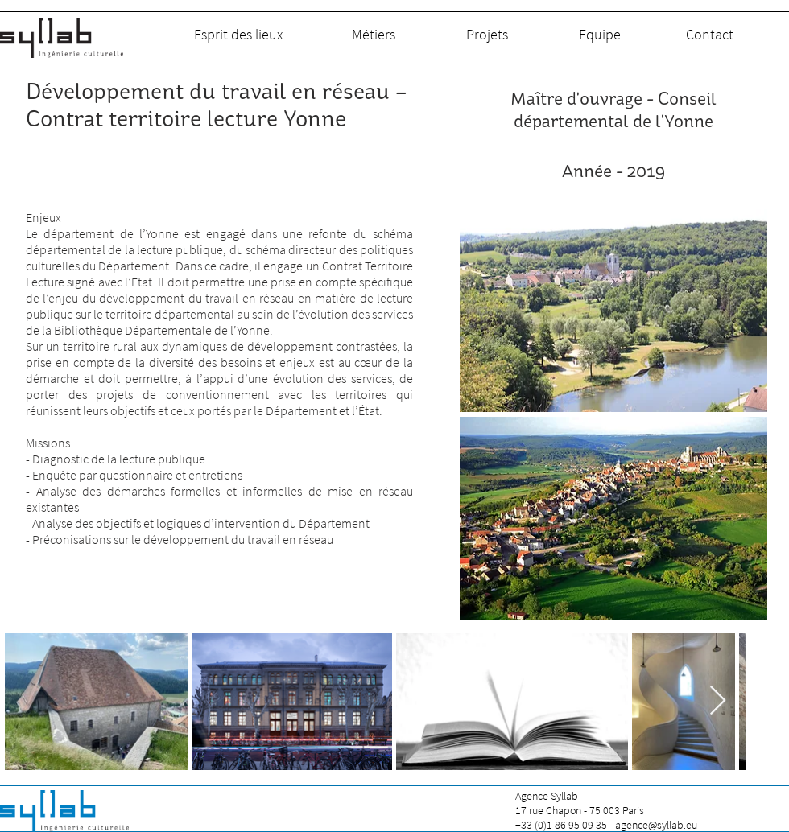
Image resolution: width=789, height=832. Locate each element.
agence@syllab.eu (656, 825)
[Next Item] (717, 701)
